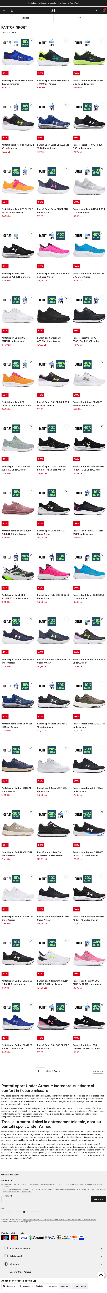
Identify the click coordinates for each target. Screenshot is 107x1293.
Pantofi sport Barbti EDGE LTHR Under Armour (17, 854)
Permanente (25, 1286)
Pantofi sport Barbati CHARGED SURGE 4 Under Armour (17, 1047)
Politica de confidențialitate (22, 1222)
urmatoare (98, 1071)
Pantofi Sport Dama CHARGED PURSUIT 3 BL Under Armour (51, 468)
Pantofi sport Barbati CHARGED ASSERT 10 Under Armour (88, 854)
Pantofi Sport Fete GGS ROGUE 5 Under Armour (53, 597)
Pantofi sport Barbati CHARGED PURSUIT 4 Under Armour (17, 982)
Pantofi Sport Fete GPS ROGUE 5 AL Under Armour (53, 275)
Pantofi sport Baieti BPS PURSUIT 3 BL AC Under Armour (89, 82)
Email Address (9, 1196)
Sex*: (3, 1208)
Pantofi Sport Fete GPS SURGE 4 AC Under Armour (53, 404)
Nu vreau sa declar (34, 1212)
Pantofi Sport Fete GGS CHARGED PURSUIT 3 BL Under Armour (16, 404)
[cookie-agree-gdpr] (80, 1286)
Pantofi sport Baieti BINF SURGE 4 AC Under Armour (17, 82)
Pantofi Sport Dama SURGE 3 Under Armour (51, 532)
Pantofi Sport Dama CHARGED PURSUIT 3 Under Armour (16, 532)
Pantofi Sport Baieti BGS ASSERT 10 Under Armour (18, 725)
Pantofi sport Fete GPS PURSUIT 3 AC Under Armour (88, 146)
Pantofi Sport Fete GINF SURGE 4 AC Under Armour (18, 146)
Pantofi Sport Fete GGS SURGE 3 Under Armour (53, 1047)
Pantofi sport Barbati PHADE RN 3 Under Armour (18, 661)
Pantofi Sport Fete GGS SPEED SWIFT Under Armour (88, 532)
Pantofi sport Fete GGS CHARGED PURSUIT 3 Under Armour (15, 275)
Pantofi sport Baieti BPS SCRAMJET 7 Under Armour (15, 597)
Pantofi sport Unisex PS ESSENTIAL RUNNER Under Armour (86, 340)
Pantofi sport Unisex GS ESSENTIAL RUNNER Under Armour (50, 854)
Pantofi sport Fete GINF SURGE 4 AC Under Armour (89, 211)
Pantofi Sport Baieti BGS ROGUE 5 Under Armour (88, 597)
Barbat (8, 1212)
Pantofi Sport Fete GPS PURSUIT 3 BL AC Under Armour (17, 211)
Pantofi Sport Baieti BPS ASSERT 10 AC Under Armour (53, 146)
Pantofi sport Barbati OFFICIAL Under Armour (16, 790)
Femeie (18, 1212)
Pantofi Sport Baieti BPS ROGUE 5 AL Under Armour (88, 275)
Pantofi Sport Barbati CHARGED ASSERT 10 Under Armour (88, 918)
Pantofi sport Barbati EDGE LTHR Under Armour (89, 725)
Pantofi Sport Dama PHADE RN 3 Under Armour (53, 211)
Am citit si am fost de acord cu (48, 1220)
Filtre (79, 17)
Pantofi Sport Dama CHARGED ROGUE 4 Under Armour (87, 404)
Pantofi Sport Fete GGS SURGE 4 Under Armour (89, 661)
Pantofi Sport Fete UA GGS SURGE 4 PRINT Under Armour (87, 982)
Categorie (27, 18)
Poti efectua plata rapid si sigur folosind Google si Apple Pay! (53, 3)
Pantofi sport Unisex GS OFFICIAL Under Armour (13, 339)
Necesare (11, 1286)
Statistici (39, 1286)
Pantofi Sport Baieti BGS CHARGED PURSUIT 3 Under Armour (86, 1047)
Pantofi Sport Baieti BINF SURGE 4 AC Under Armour (53, 82)
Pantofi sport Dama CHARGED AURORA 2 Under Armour (16, 468)
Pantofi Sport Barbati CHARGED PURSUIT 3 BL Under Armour (88, 468)
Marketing (53, 1286)
